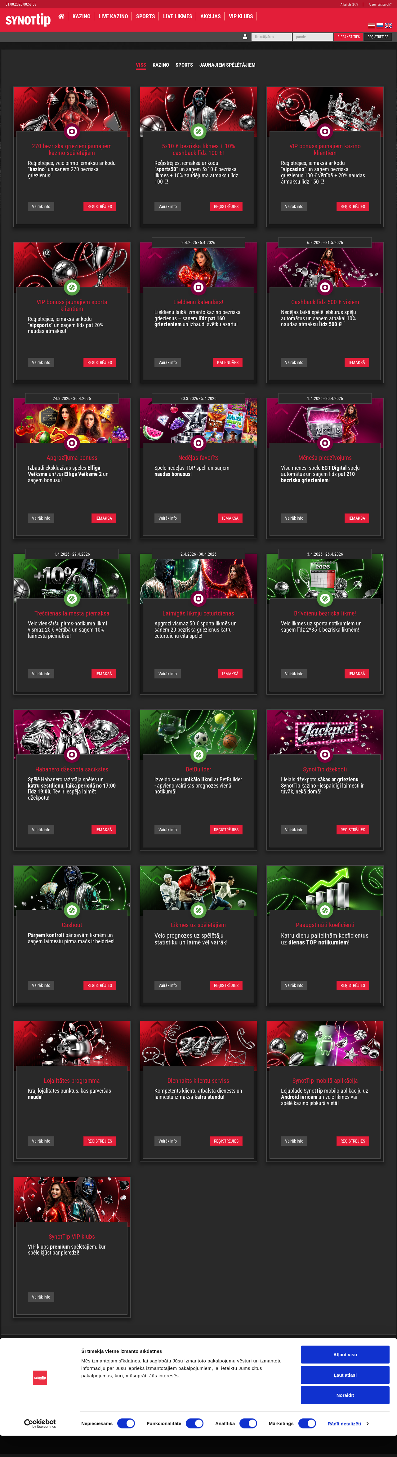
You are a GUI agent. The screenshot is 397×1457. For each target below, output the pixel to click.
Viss (122, 66)
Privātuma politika (78, 1355)
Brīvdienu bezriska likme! (325, 616)
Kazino (147, 66)
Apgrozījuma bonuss (72, 460)
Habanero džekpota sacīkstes (71, 772)
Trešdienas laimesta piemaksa (71, 616)
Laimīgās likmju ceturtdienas (198, 616)
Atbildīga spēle (42, 1355)
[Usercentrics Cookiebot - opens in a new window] (40, 1445)
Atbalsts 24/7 (349, 4)
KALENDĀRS (228, 365)
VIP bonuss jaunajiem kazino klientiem (325, 153)
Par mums (155, 1355)
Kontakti (236, 1355)
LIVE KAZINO (113, 16)
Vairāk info (41, 209)
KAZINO (82, 16)
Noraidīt (345, 1416)
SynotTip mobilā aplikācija (325, 1083)
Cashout (72, 928)
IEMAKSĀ (357, 365)
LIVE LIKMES (177, 16)
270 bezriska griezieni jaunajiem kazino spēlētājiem (72, 153)
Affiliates (282, 1355)
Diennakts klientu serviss (198, 1083)
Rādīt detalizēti (344, 1444)
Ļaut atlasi (345, 1396)
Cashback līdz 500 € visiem (325, 305)
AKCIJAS (210, 16)
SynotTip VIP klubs (72, 1239)
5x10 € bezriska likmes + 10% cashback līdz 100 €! (198, 153)
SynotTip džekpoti (325, 772)
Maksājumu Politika (205, 1355)
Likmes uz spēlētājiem (198, 928)
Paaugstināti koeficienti (325, 928)
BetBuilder (198, 772)
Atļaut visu (345, 1375)
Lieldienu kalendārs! (198, 305)
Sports (177, 66)
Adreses (259, 1355)
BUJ (176, 1355)
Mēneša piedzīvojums (325, 460)
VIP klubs (241, 16)
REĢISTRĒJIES (99, 209)
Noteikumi (13, 1355)
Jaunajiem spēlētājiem (236, 66)
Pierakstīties (348, 37)
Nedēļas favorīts (198, 460)
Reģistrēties (378, 37)
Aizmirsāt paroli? (380, 4)
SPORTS (145, 16)
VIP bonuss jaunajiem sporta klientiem (72, 308)
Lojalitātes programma (72, 1083)
